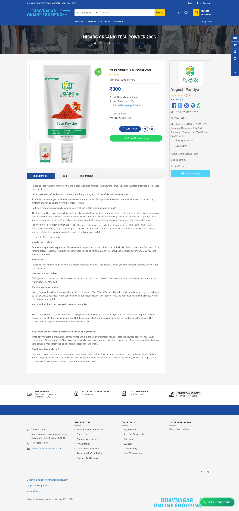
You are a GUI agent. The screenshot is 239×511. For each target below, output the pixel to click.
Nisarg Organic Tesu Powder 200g (128, 43)
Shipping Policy (178, 160)
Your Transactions (133, 453)
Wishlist (128, 444)
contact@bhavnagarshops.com (46, 448)
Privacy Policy (83, 444)
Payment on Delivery (189, 393)
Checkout (128, 439)
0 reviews (114, 80)
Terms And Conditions (88, 448)
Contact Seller (120, 113)
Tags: (64, 176)
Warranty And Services (88, 439)
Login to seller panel (37, 485)
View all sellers (34, 491)
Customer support (140, 392)
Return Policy (177, 166)
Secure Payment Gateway (95, 392)
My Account (130, 429)
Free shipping (42, 392)
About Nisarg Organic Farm (184, 154)
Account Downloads (134, 434)
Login (190, 3)
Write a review (128, 80)
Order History (130, 448)
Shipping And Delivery (87, 458)
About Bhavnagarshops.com (91, 429)
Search (103, 43)
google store (35, 471)
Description (40, 176)
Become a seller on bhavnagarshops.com (47, 480)
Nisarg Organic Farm (127, 97)
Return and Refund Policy (89, 453)
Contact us (82, 434)
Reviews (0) (86, 176)
